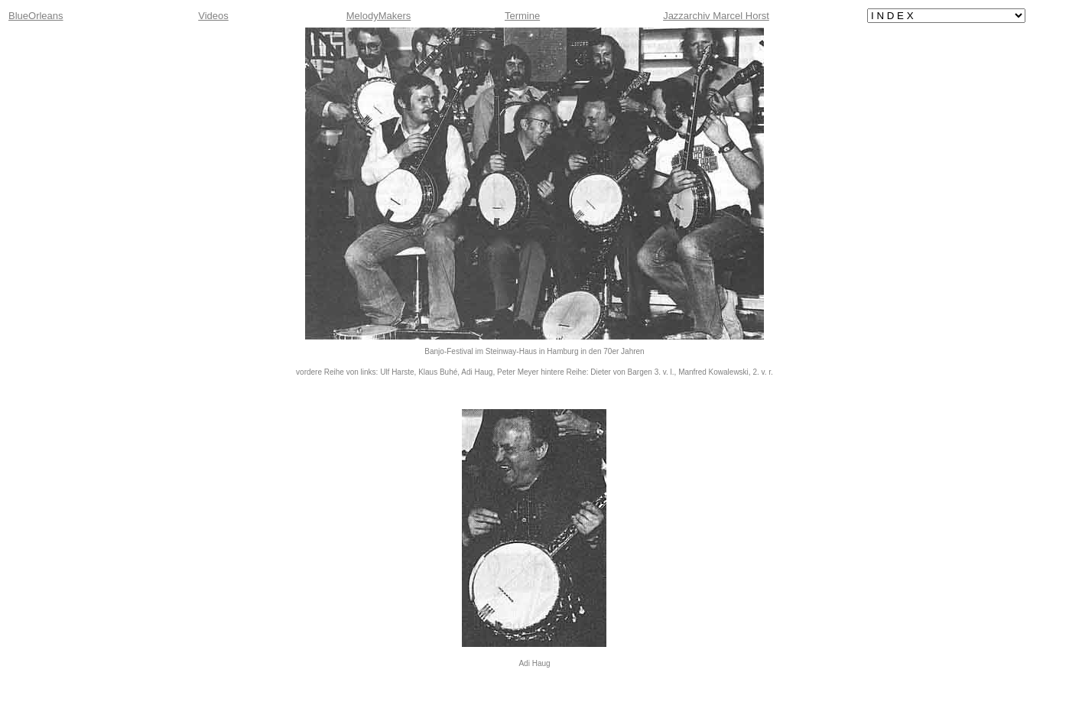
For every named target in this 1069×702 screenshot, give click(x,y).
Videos (213, 15)
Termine (522, 15)
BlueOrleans (35, 15)
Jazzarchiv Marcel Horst (716, 15)
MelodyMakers (378, 15)
